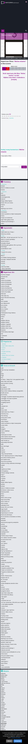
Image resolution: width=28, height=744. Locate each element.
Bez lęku (3, 385)
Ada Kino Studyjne (5, 274)
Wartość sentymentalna (7, 617)
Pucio (2, 206)
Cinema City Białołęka (6, 284)
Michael (3, 186)
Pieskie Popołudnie (5, 553)
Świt (2, 333)
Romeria (3, 263)
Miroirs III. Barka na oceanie (7, 188)
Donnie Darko (4, 425)
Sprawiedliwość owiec (6, 248)
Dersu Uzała (4, 410)
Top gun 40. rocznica (6, 252)
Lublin (2, 699)
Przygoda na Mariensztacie (7, 572)
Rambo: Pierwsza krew (6, 575)
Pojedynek (3, 560)
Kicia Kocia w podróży (6, 461)
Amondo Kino (4, 276)
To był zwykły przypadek (7, 604)
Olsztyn (3, 702)
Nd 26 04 (7, 68)
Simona (3, 587)
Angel (2, 375)
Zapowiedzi (7, 228)
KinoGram (3, 311)
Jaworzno (3, 692)
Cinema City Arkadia (6, 280)
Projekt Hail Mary (6, 351)
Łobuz (2, 223)
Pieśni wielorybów (5, 554)
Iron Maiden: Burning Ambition (8, 257)
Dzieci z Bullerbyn (5, 431)
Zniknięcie (3, 659)
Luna (2, 318)
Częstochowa (4, 681)
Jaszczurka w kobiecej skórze (8, 457)
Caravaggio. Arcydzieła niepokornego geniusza (12, 396)
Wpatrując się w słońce (6, 208)
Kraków (3, 697)
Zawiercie (3, 729)
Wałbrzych (3, 725)
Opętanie (3, 534)
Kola (2, 467)
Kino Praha (3, 307)
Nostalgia (3, 528)
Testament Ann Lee (6, 600)
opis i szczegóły (14, 58)
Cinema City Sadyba (6, 292)
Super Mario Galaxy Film (8, 346)
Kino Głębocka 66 (5, 303)
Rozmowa (3, 581)
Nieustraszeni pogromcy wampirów (9, 522)
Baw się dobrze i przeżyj (7, 383)
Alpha (2, 373)
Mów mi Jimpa (4, 503)
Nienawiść (3, 520)
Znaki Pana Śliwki (5, 266)
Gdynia (2, 689)
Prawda (3, 564)
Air (1, 372)
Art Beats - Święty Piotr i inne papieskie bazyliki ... (13, 379)
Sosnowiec (3, 715)
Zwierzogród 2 (4, 661)
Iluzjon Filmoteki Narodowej (8, 297)
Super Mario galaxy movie (7, 219)
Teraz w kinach (9, 366)
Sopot (2, 713)
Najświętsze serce (5, 511)
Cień (2, 404)
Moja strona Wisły (5, 499)
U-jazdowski (4, 335)
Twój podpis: (4, 166)
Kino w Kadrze (4, 309)
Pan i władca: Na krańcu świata (8, 537)
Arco (2, 193)
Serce (2, 585)
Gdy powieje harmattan (7, 442)
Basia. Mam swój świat (6, 381)
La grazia (3, 478)
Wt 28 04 (14, 68)
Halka (2, 448)
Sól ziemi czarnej (5, 589)
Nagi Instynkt (4, 509)
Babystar (3, 195)
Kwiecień (3, 199)
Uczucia (3, 608)
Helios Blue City (5, 295)
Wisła (2, 337)
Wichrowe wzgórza (5, 623)
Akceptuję (17, 741)
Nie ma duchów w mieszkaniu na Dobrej (11, 516)
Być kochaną (4, 394)
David (2, 408)
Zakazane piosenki (5, 650)
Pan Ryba (3, 541)
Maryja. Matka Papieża (6, 201)
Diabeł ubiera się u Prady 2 (7, 232)
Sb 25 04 (4, 68)
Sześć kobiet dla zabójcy (7, 594)
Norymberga (4, 526)
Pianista (3, 204)
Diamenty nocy (4, 413)
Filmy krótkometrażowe (7, 438)
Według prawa (4, 619)
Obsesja (3, 261)
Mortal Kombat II (5, 241)
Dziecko (3, 432)
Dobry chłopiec (4, 421)
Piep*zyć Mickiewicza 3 (6, 551)
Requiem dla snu (5, 577)
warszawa (12, 2)
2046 (2, 368)
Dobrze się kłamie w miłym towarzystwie (11, 214)
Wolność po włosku (5, 234)
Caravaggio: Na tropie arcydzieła (9, 398)
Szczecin (3, 718)
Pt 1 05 (24, 68)
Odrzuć (9, 741)
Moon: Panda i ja (5, 501)
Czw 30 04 (21, 68)
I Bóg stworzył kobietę (6, 453)
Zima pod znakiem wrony (7, 655)
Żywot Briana (4, 663)
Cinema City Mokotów (6, 288)
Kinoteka (3, 314)
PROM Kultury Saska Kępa (7, 332)
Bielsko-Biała (4, 675)
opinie (23, 58)
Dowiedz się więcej (15, 737)
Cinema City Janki (5, 286)
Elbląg (2, 684)
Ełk (1, 686)
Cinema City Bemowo (6, 282)
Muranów (3, 330)
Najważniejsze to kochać (7, 513)
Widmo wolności (5, 625)
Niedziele (3, 518)
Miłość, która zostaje (6, 497)
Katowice (3, 694)
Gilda (2, 444)
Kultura (2, 316)
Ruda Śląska (4, 709)
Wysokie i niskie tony (6, 642)
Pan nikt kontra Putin (6, 539)
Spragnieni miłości (5, 591)
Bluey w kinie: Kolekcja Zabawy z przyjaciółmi (12, 391)
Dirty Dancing (4, 415)
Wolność (3, 634)
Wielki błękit (4, 631)
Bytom (2, 678)
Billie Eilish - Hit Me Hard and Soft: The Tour (12, 237)
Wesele (2, 621)
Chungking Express (5, 402)
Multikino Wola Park (6, 326)
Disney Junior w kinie (6, 417)
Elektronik (3, 293)
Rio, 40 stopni (4, 579)
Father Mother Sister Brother (8, 436)
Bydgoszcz (3, 676)
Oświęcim (3, 704)
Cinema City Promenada (7, 290)
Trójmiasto (3, 721)
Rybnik (2, 710)
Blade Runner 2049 (5, 389)
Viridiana (3, 613)
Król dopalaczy (4, 471)
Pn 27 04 (11, 68)
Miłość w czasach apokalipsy (8, 239)
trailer (20, 58)
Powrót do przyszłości (6, 562)
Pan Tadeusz (4, 543)
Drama (2, 215)
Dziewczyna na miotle (6, 434)
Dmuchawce (4, 212)
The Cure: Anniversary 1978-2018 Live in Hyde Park (13, 602)
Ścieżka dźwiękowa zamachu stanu (9, 583)
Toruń (2, 720)
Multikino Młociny (5, 320)
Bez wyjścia (4, 387)
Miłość (2, 495)
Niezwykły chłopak (5, 243)
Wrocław (3, 726)
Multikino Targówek (6, 324)
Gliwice (2, 691)
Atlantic (3, 278)
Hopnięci (4, 357)
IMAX (2, 299)
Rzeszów (3, 712)
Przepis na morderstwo (6, 217)
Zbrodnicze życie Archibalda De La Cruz (10, 652)
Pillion (2, 558)
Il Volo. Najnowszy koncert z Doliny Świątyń (11, 455)
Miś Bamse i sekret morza (7, 490)
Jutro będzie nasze (5, 459)
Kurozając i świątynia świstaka (8, 259)
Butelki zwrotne (5, 393)
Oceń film (11, 118)
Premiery (7, 182)
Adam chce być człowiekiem (8, 370)
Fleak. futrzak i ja (5, 440)
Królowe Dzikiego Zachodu (7, 473)
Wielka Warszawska (5, 629)
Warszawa (3, 723)
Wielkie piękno (4, 633)
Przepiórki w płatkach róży (7, 568)
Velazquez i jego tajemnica (7, 610)
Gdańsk (3, 688)
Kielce (2, 696)
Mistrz (2, 493)
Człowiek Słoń (4, 406)
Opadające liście (5, 532)
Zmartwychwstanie (5, 657)
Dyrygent (3, 429)
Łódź (2, 701)
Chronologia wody (5, 197)
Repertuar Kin (8, 272)
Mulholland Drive (5, 505)
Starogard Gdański (5, 717)
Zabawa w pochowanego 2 (7, 221)
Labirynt (3, 480)
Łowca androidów (5, 667)
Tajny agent (4, 596)
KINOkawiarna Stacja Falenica (8, 312)
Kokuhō (3, 465)
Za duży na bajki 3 (6, 359)
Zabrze (2, 728)
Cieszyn (3, 680)
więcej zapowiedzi (6, 268)
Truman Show (4, 606)
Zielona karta (4, 654)
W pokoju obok (4, 615)
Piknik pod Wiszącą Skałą (7, 556)
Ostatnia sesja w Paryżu (7, 535)
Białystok (3, 673)
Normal (3, 189)
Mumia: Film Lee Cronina (7, 202)
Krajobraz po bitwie (6, 469)
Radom (2, 707)
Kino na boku (4, 305)
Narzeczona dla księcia (6, 514)
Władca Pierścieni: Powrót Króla (8, 644)
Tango (2, 598)
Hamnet (3, 450)
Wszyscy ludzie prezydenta (7, 640)
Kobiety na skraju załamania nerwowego (11, 463)
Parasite (3, 545)
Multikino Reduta (5, 322)
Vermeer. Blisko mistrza (6, 612)
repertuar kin (7, 58)
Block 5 (2, 255)
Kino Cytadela (4, 301)
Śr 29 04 (18, 68)
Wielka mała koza (5, 627)
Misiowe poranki (5, 492)
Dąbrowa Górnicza (5, 683)
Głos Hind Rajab (5, 446)
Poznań (3, 705)
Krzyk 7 (2, 474)
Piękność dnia (4, 549)
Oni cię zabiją (4, 530)
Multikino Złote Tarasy (6, 328)
